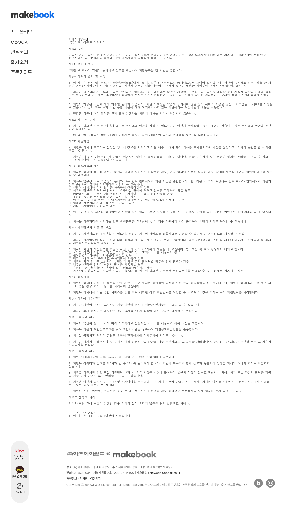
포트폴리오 (21, 31)
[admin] (104, 479)
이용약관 (95, 478)
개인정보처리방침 (77, 478)
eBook (19, 42)
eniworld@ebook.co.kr (158, 473)
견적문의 (19, 52)
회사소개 (19, 62)
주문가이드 (21, 72)
